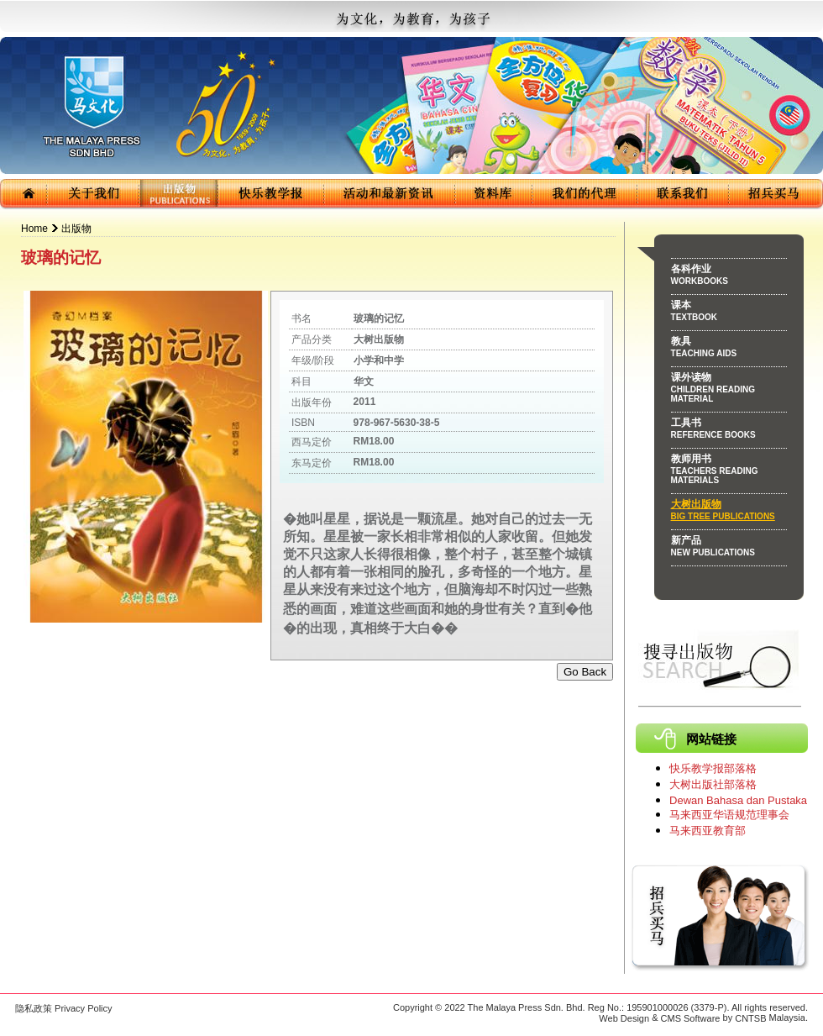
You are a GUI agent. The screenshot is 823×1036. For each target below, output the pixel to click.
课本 (729, 313)
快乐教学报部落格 (713, 768)
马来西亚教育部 (707, 830)
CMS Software (691, 1018)
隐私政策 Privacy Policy (64, 1008)
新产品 (729, 548)
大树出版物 (729, 512)
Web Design (624, 1018)
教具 (729, 349)
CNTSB (750, 1018)
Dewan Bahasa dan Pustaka (738, 800)
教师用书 (729, 472)
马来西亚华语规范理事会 (729, 814)
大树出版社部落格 (713, 784)
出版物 (76, 228)
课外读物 (729, 390)
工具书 (729, 431)
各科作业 (729, 277)
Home (34, 228)
